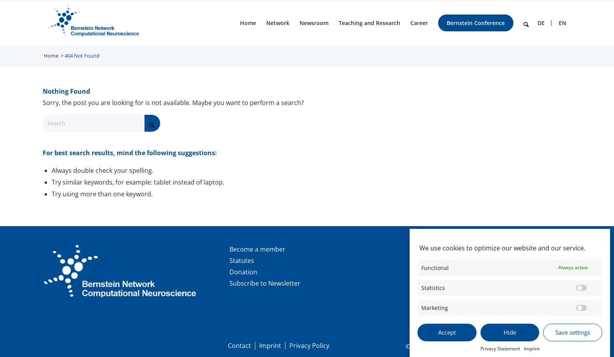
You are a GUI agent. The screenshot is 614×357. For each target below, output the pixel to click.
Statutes (241, 260)
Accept (447, 337)
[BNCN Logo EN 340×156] (92, 23)
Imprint (532, 352)
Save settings (572, 337)
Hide (510, 337)
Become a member (257, 249)
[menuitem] (248, 23)
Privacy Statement (500, 352)
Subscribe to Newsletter (264, 283)
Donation (243, 272)
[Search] (526, 23)
